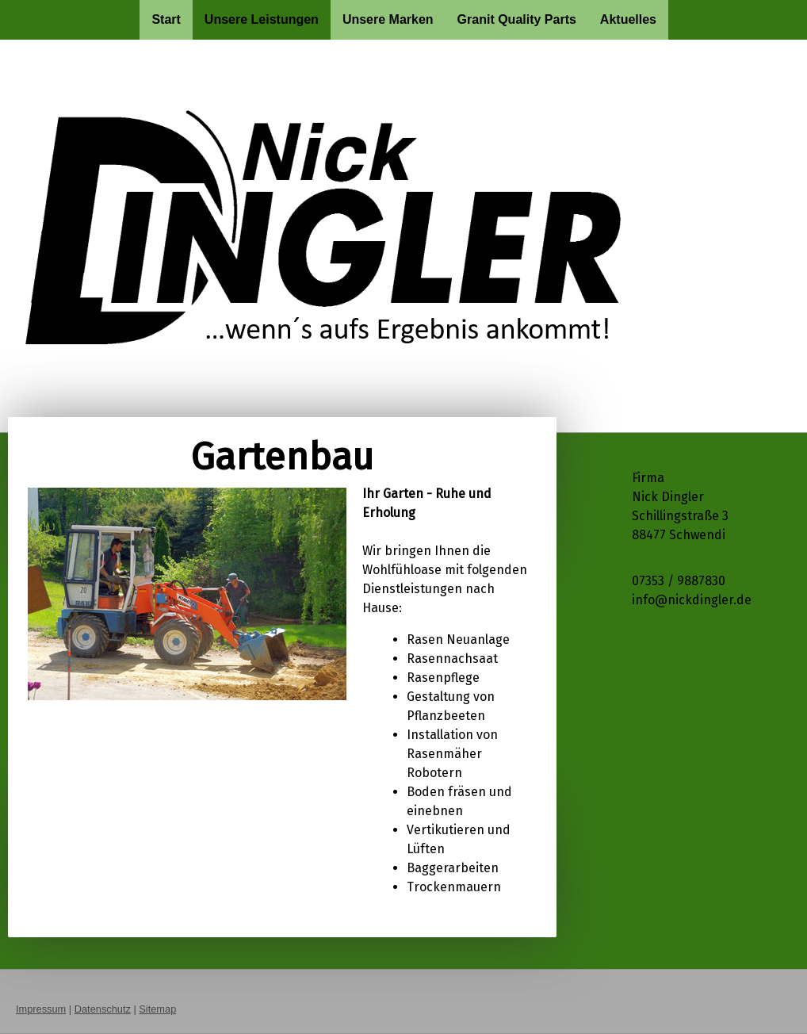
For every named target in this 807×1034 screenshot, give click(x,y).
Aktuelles (628, 19)
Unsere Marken (388, 19)
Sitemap (157, 1009)
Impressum (41, 1009)
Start (165, 19)
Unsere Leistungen (262, 19)
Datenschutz (103, 1009)
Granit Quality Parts (516, 19)
